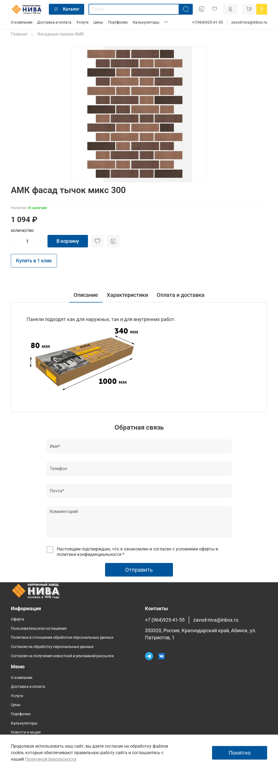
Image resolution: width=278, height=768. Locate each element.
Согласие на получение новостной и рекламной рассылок (62, 656)
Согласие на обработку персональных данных (52, 646)
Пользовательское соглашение (39, 628)
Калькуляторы (146, 22)
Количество (22, 231)
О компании (21, 22)
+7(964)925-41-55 (207, 22)
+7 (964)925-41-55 (165, 620)
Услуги (82, 22)
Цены (98, 22)
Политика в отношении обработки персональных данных (62, 637)
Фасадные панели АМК (60, 34)
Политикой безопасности (50, 759)
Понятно (240, 753)
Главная (19, 34)
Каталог (66, 9)
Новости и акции (26, 732)
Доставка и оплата (54, 22)
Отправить (139, 569)
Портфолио (118, 22)
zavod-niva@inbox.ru (249, 22)
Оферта (17, 619)
